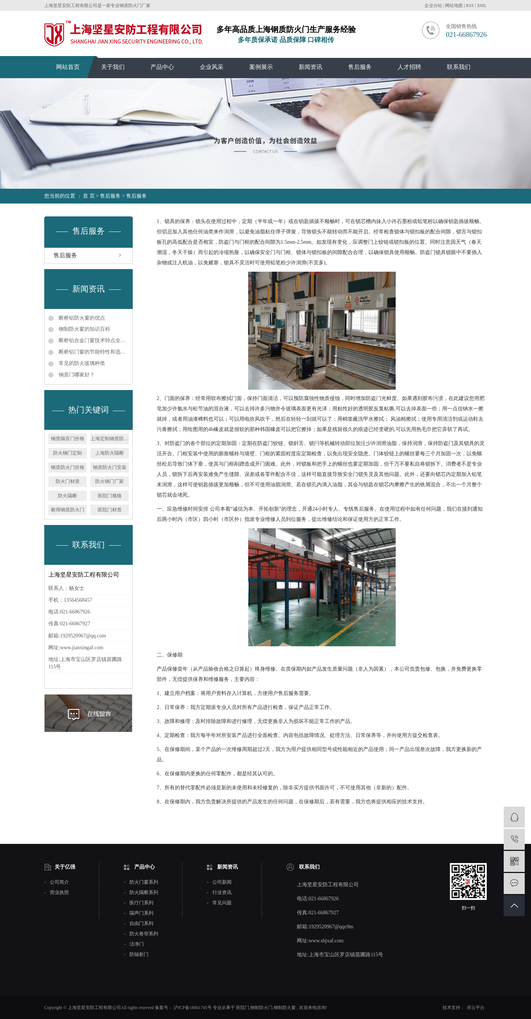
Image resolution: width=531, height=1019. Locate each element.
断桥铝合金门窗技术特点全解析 (93, 340)
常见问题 (222, 902)
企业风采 (211, 67)
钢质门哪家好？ (76, 375)
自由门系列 (141, 923)
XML (482, 5)
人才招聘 (409, 67)
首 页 (89, 196)
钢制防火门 (261, 1007)
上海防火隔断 (109, 453)
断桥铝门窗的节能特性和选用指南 (93, 352)
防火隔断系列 (143, 892)
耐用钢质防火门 (67, 509)
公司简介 (59, 882)
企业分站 (433, 5)
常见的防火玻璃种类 (81, 363)
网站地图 (454, 5)
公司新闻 (222, 882)
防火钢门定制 (67, 453)
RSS (470, 5)
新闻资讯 (310, 67)
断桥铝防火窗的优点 (81, 318)
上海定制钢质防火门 (109, 438)
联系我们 (459, 67)
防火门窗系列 (143, 882)
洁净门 (136, 944)
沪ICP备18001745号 (193, 1007)
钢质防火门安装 (109, 467)
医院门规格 (110, 495)
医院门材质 (110, 509)
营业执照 (59, 892)
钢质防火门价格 (67, 467)
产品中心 (162, 67)
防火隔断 (67, 495)
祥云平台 (476, 1007)
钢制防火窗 (285, 1007)
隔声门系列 (141, 913)
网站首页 (68, 67)
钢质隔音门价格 (67, 438)
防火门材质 (68, 481)
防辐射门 (139, 954)
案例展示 (261, 67)
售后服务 (360, 67)
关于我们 (113, 67)
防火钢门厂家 (109, 481)
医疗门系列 (141, 902)
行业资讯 (222, 892)
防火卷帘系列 (143, 933)
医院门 (242, 1007)
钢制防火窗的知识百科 (83, 329)
